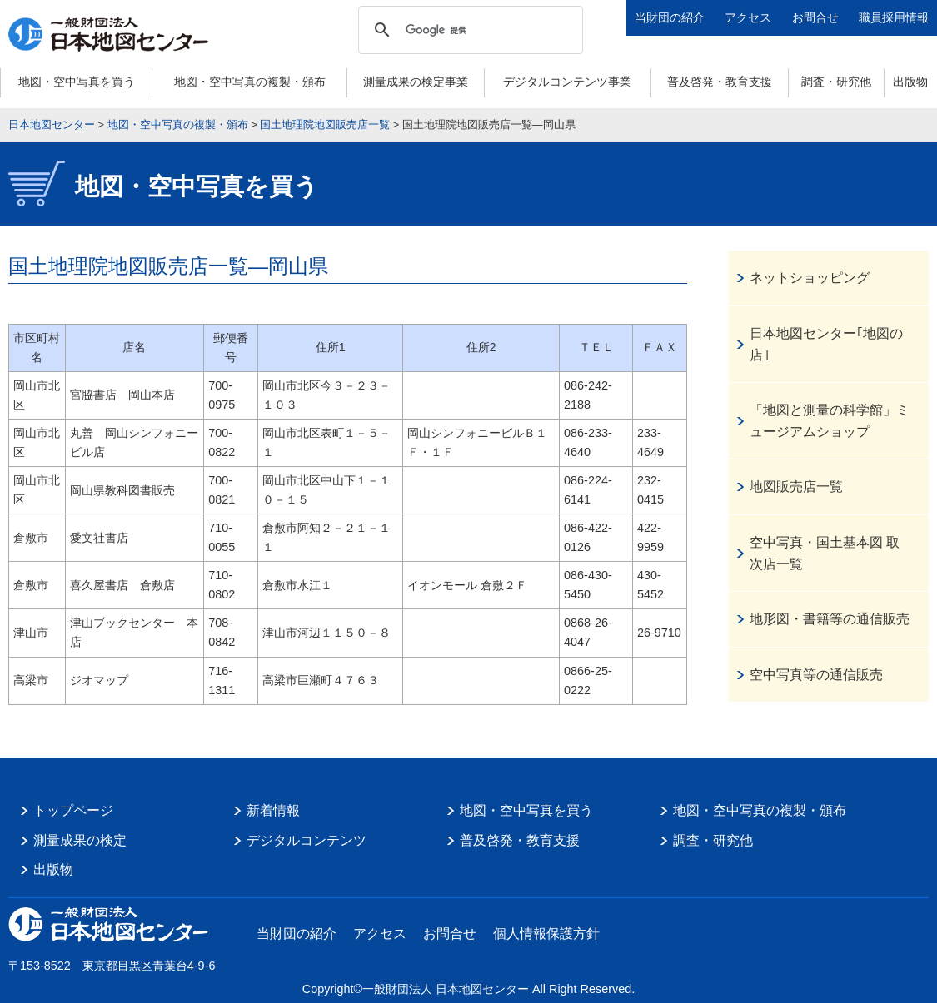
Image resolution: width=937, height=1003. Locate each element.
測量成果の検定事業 (415, 81)
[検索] (468, 30)
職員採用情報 (894, 17)
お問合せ (815, 17)
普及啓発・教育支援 (719, 81)
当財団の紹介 (670, 17)
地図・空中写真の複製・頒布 (250, 81)
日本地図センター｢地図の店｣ (826, 344)
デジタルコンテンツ (306, 840)
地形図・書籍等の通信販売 (830, 619)
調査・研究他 (836, 81)
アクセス (748, 17)
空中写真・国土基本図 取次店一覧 (825, 553)
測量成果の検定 (80, 840)
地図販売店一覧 (796, 486)
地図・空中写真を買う (76, 81)
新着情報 (273, 810)
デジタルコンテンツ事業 (567, 81)
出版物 (910, 81)
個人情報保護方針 (546, 933)
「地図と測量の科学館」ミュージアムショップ (830, 421)
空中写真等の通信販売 (816, 675)
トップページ (73, 810)
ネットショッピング (810, 278)
